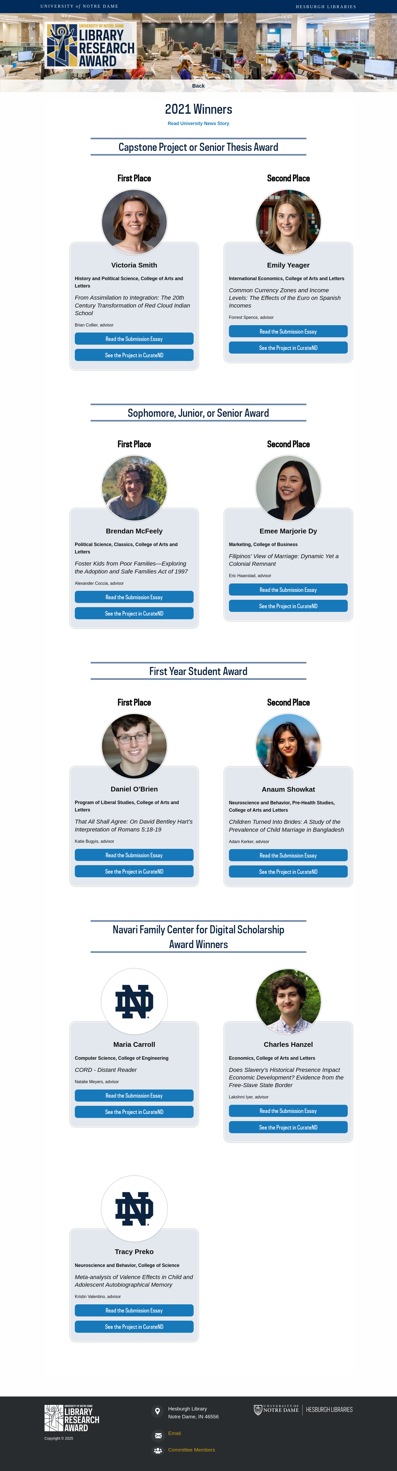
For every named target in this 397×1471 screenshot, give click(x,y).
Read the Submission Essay (134, 338)
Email (174, 1433)
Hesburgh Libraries (326, 6)
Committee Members (191, 1450)
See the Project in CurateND (134, 355)
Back (198, 86)
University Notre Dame (80, 6)
